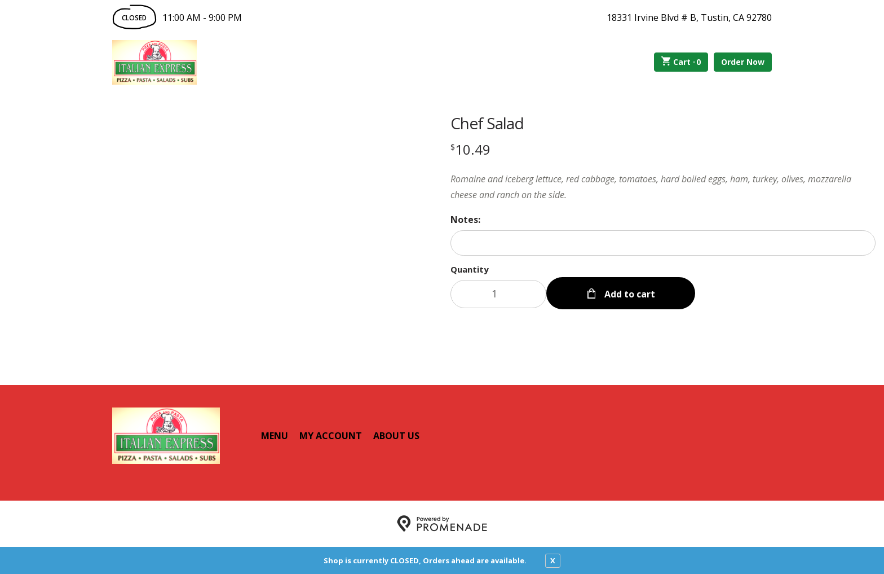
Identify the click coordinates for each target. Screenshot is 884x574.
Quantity (469, 269)
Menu (274, 436)
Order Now (742, 61)
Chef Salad (487, 123)
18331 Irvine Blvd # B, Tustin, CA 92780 (689, 17)
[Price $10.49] (470, 149)
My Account (330, 436)
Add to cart (628, 294)
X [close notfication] (552, 560)
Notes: (465, 219)
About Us (396, 436)
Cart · (681, 62)
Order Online (261, 62)
